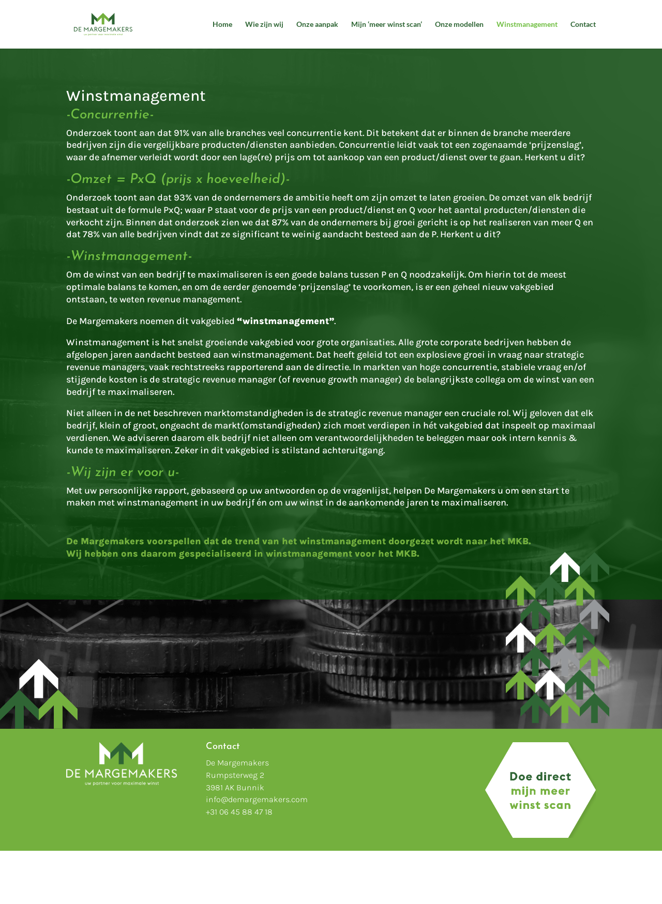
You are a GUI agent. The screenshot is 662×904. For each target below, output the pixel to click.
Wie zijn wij (264, 24)
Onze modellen (459, 24)
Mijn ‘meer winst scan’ (386, 24)
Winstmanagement (527, 24)
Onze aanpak (317, 24)
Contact (583, 24)
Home (222, 24)
